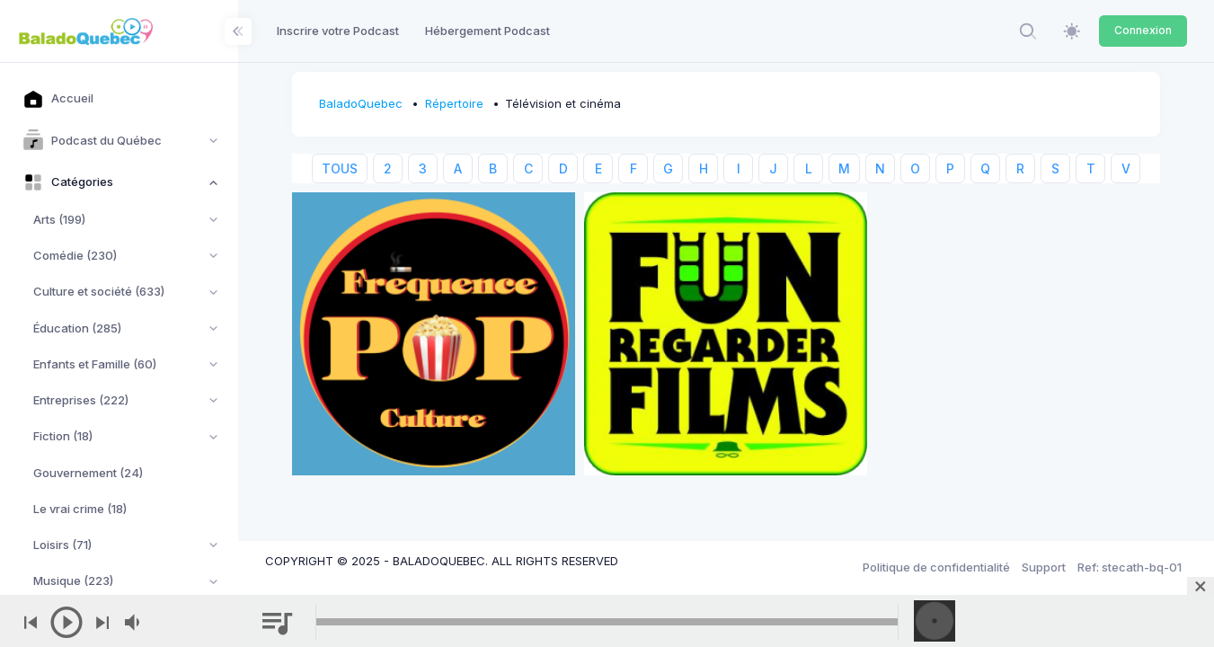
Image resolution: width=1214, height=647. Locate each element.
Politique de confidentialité (936, 567)
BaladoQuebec (361, 103)
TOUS (340, 168)
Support (1044, 567)
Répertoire (454, 103)
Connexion (1143, 30)
